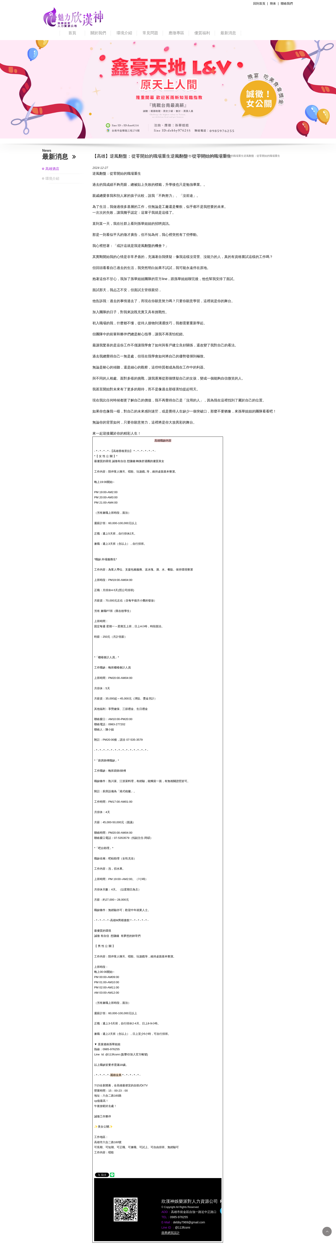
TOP (327, 1231)
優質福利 (202, 33)
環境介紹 (124, 33)
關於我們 (98, 33)
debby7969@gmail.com (189, 1222)
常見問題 (150, 33)
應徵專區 (176, 33)
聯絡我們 (287, 3)
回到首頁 (259, 3)
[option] (168, 89)
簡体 (273, 3)
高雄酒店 (52, 169)
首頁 (72, 33)
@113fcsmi (182, 1227)
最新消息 (228, 33)
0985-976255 (179, 1217)
